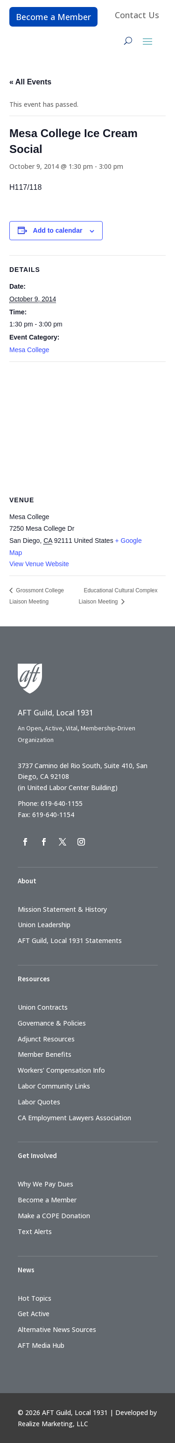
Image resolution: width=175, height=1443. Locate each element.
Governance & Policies (52, 1023)
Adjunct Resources (46, 1038)
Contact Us (137, 15)
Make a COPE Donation (54, 1215)
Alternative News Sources (57, 1329)
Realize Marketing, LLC (53, 1423)
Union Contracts (43, 1007)
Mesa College (29, 350)
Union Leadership (44, 924)
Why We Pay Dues (45, 1183)
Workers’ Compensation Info (61, 1070)
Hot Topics (34, 1298)
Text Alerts (35, 1231)
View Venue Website (39, 564)
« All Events (30, 82)
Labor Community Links (54, 1086)
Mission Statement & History (62, 909)
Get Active (33, 1313)
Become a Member (53, 16)
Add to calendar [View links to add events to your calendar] (58, 230)
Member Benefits (44, 1054)
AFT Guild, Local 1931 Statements (70, 940)
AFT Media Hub (41, 1345)
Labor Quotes (39, 1101)
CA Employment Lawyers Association (74, 1117)
